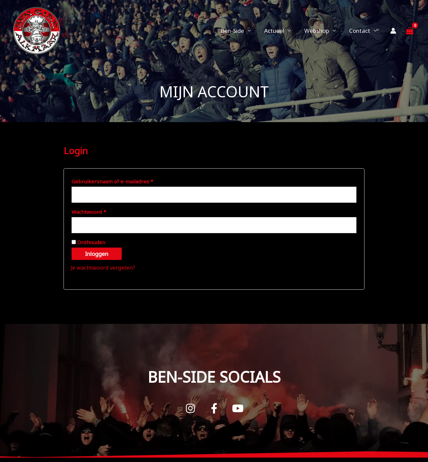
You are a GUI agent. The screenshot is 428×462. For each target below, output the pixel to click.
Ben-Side (239, 30)
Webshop (319, 30)
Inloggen (96, 255)
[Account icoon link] (393, 31)
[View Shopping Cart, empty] (409, 30)
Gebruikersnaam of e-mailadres (121, 180)
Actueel (279, 30)
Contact (360, 30)
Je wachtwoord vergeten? (104, 269)
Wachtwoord (97, 211)
